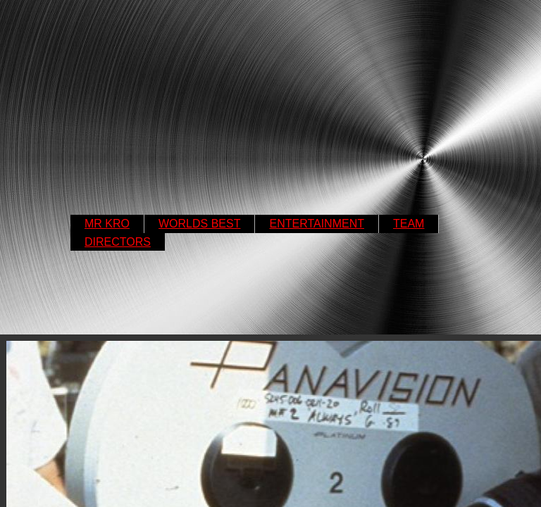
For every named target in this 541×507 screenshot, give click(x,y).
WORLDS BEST (199, 224)
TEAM (408, 224)
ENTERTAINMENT (316, 224)
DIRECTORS (118, 242)
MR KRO (107, 224)
